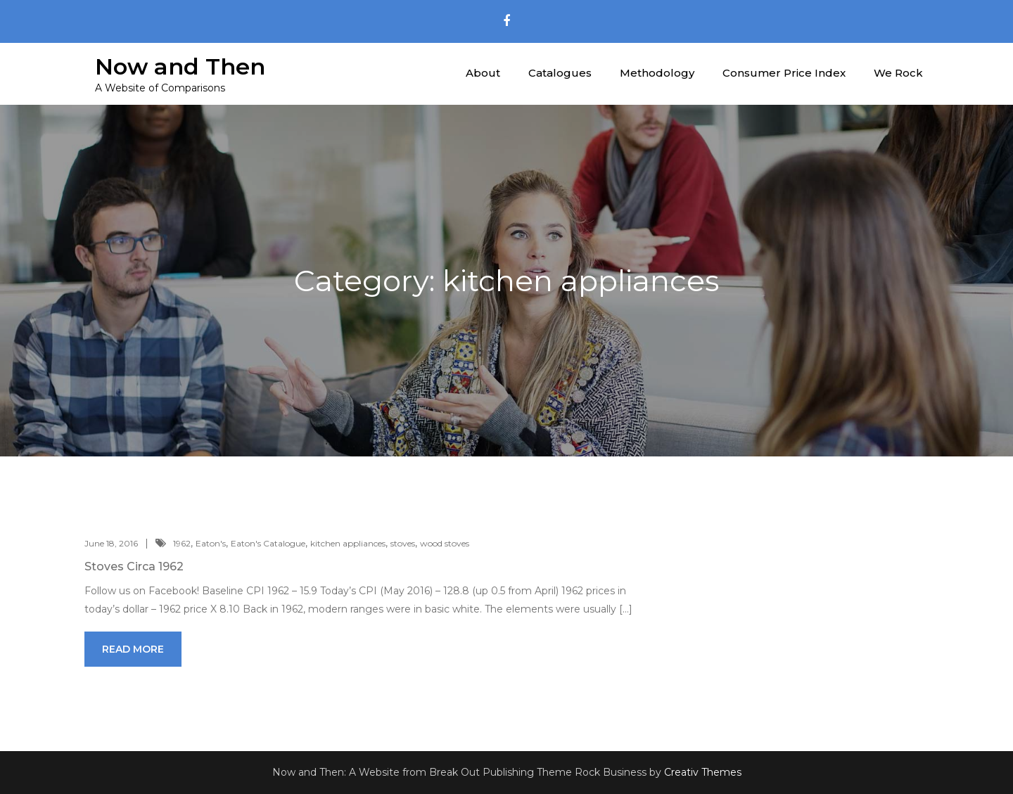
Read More (133, 649)
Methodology (657, 72)
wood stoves (444, 543)
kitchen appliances (348, 543)
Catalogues (560, 72)
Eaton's (211, 543)
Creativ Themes (702, 772)
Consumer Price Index (784, 72)
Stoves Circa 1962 (134, 566)
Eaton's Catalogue (268, 543)
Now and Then (180, 66)
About (483, 72)
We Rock (898, 72)
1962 (182, 543)
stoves (402, 543)
